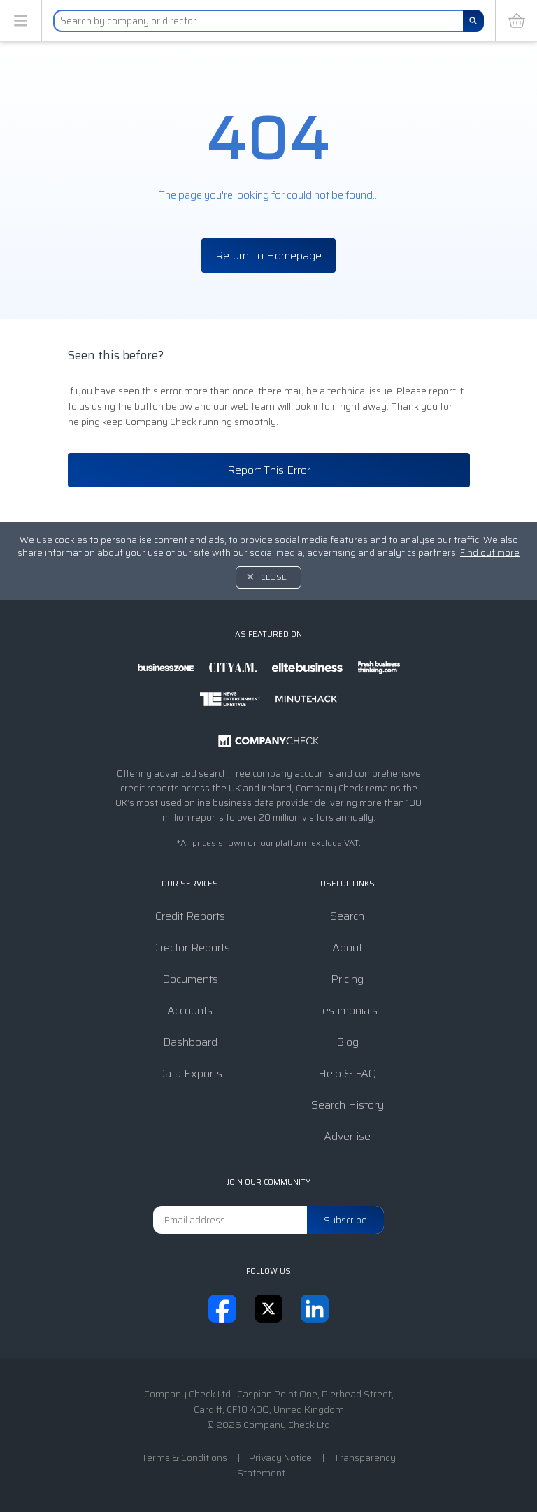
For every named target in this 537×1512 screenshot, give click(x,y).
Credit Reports (190, 916)
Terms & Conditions (184, 1457)
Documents (190, 979)
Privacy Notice (280, 1457)
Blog (347, 1042)
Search (347, 916)
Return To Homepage (268, 255)
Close (274, 577)
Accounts (190, 1010)
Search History (347, 1105)
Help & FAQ (347, 1073)
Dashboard (190, 1042)
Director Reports (190, 947)
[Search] (473, 21)
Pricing (347, 979)
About (347, 947)
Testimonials (347, 1010)
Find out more (490, 552)
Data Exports (189, 1073)
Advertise (347, 1136)
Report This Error (268, 470)
